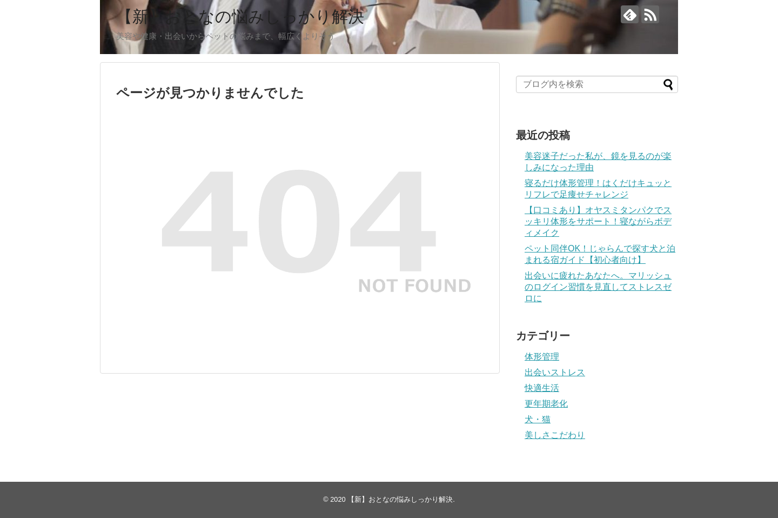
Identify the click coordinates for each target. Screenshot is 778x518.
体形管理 (542, 356)
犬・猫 (538, 419)
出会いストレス (555, 372)
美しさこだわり (555, 435)
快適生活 (542, 388)
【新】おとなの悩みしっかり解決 (240, 16)
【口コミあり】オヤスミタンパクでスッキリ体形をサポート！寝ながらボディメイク (598, 221)
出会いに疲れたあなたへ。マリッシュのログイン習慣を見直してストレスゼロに (598, 287)
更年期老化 (546, 403)
